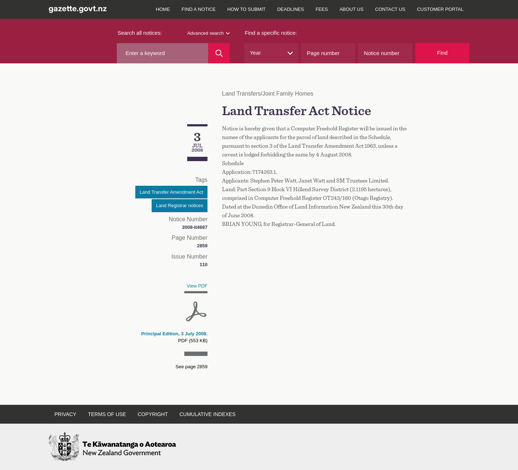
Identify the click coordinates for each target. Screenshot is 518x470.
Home (163, 9)
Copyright (152, 414)
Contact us (390, 9)
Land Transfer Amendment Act (171, 192)
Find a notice (199, 9)
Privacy (65, 414)
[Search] (219, 53)
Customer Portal (440, 9)
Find (442, 53)
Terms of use (107, 414)
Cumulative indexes (208, 414)
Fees (322, 9)
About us (351, 9)
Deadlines (290, 9)
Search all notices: (140, 33)
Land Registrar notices (179, 205)
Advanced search (208, 33)
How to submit (246, 9)
